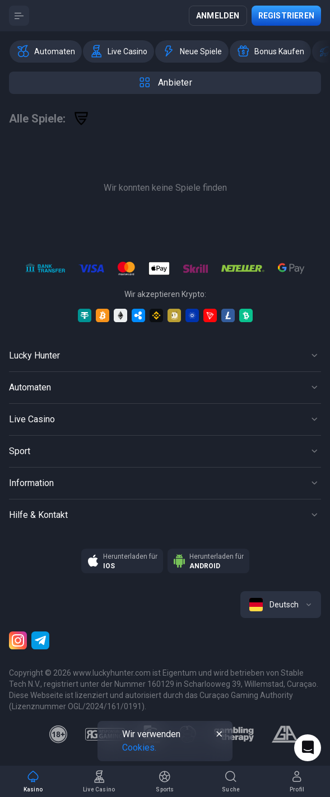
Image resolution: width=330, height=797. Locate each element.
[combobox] (280, 604)
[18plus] (58, 734)
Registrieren (286, 15)
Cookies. (139, 747)
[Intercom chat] (307, 747)
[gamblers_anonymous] (285, 734)
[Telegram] (40, 640)
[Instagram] (18, 640)
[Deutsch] (280, 604)
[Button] (19, 16)
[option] (45, 51)
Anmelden (218, 15)
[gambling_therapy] (234, 734)
